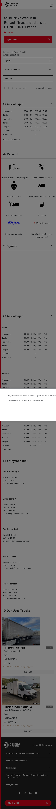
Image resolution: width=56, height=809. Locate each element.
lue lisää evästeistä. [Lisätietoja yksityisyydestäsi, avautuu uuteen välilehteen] (36, 400)
